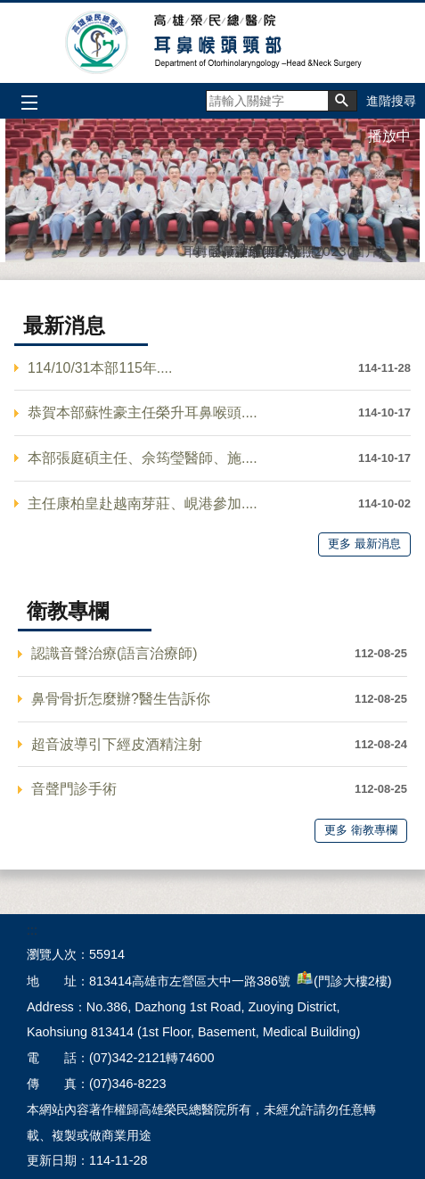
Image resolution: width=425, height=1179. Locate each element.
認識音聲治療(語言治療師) (114, 653)
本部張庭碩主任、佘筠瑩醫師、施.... (142, 458)
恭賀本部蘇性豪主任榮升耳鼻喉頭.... (142, 412)
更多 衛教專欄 (360, 830)
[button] (342, 101)
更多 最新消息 (364, 543)
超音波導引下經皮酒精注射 (116, 744)
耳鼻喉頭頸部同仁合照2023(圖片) (186, 248)
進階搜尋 (391, 101)
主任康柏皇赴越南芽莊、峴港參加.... (142, 503)
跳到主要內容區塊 (9, 9)
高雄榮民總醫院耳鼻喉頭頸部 (212, 43)
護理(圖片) (239, 248)
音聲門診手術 (74, 788)
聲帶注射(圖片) (212, 248)
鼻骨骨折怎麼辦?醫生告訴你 (120, 698)
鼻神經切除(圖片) (226, 248)
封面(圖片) (199, 248)
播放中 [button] (389, 136)
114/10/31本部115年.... (100, 367)
